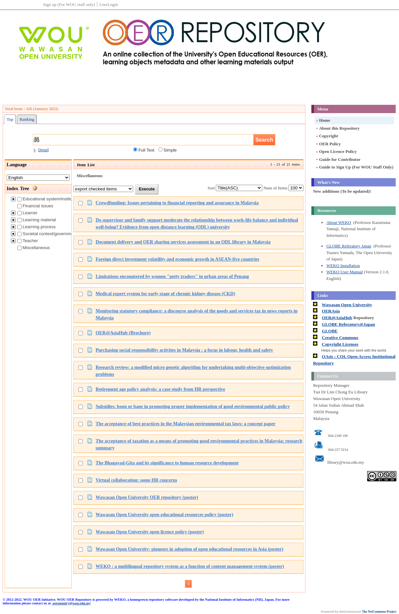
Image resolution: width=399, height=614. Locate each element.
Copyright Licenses (340, 344)
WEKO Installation (343, 265)
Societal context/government (47, 233)
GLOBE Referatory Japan (348, 245)
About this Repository (337, 128)
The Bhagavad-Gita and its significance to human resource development (167, 462)
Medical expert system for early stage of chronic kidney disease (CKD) (165, 293)
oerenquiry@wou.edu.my (71, 603)
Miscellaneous (33, 247)
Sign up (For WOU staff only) (69, 4)
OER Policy (328, 143)
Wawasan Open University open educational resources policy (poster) (164, 514)
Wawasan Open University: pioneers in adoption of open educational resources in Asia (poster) (189, 549)
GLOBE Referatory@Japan (348, 324)
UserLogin (108, 4)
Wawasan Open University (347, 304)
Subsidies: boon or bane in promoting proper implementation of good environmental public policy (193, 406)
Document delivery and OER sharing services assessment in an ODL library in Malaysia (183, 241)
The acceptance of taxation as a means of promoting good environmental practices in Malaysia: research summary (199, 444)
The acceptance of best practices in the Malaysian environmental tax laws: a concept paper (186, 423)
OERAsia (331, 310)
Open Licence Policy (336, 151)
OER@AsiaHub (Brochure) (123, 332)
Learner (27, 212)
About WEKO (338, 222)
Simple (167, 150)
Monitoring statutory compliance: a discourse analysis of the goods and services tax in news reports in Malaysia (196, 314)
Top (10, 119)
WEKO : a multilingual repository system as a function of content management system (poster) (190, 566)
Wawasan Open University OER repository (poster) (147, 497)
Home (322, 120)
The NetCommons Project (379, 611)
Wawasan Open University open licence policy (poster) (150, 531)
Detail (41, 149)
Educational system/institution (48, 198)
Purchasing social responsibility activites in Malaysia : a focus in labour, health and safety (184, 350)
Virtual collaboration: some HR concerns (136, 480)
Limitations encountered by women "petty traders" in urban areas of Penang (172, 276)
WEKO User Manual (344, 271)
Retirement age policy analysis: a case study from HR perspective (160, 389)
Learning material (36, 219)
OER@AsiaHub (337, 317)
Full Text (143, 150)
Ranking (27, 119)
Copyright (326, 135)
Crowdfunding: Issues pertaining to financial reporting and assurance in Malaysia (177, 202)
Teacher (27, 240)
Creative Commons (340, 337)
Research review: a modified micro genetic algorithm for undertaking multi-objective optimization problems (193, 371)
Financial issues (35, 205)
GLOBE (330, 330)
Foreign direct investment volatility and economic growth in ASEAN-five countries (177, 259)
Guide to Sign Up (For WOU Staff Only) (354, 167)
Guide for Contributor (337, 159)
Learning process (36, 226)
